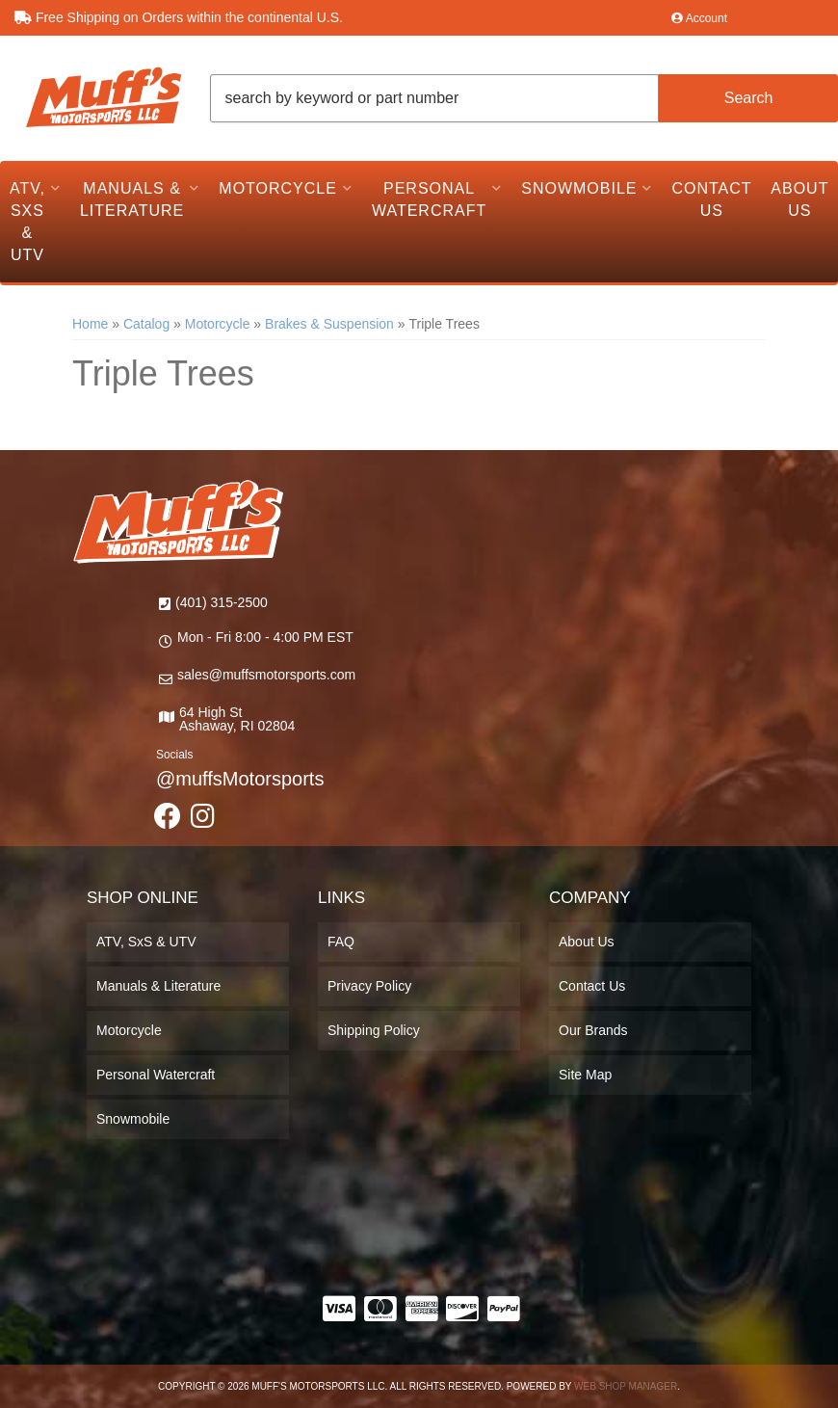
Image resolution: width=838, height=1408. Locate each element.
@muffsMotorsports (240, 778)
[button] (524, 98)
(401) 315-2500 (221, 602)
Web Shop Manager (625, 1386)
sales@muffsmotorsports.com (266, 674)
